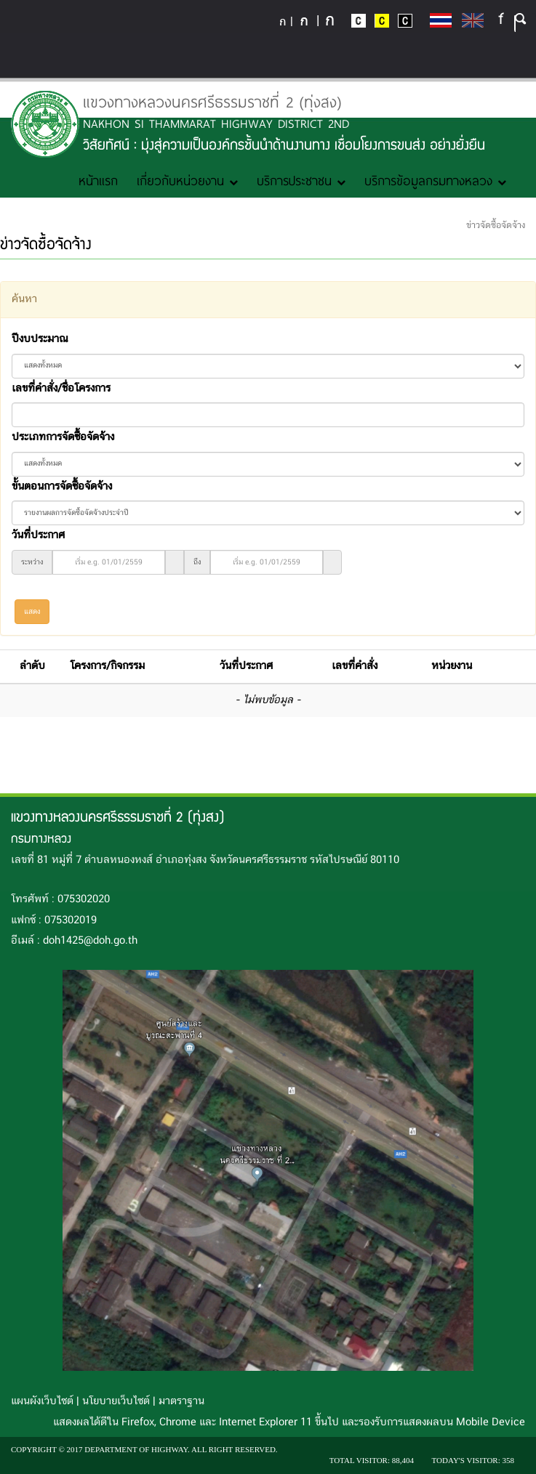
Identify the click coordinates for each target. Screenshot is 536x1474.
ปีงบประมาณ (40, 339)
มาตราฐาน (181, 1401)
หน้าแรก (98, 180)
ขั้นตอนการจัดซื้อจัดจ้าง (62, 486)
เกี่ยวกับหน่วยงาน (187, 180)
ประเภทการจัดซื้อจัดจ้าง (63, 437)
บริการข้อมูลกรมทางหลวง (435, 180)
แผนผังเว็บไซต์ (42, 1401)
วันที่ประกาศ (38, 535)
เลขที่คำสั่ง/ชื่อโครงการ (61, 388)
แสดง (32, 611)
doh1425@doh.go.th (90, 940)
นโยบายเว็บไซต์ (116, 1401)
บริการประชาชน (301, 180)
